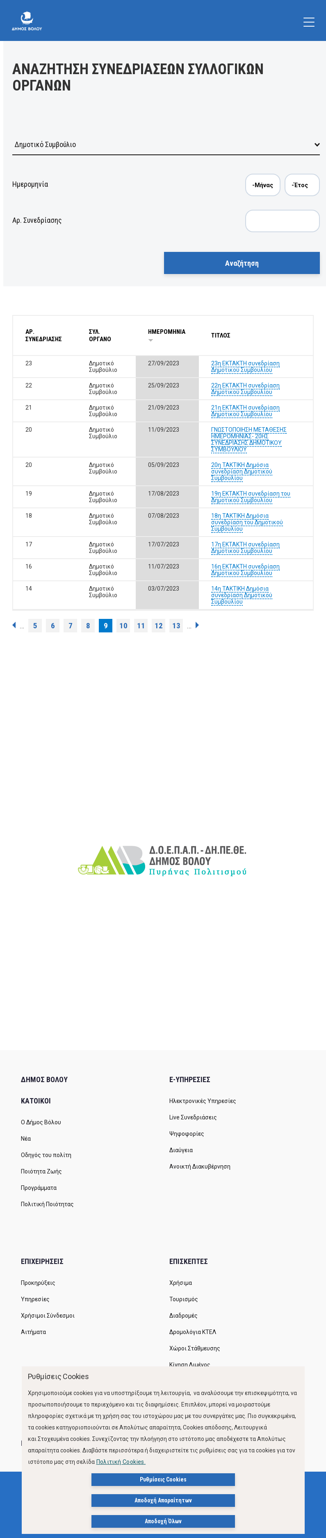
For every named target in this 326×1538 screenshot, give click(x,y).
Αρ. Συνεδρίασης (37, 220)
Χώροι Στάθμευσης (194, 1348)
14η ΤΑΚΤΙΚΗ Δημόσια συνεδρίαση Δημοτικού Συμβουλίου (241, 595)
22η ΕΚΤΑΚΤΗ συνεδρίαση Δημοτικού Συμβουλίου (245, 388)
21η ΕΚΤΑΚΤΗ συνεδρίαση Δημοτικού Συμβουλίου (245, 410)
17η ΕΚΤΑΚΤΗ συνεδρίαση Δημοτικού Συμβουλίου (245, 547)
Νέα (26, 1138)
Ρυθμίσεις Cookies (163, 1479)
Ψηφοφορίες (186, 1133)
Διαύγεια (181, 1150)
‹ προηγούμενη (14, 625)
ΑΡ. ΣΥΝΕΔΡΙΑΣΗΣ (43, 335)
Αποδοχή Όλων (163, 1521)
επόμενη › (197, 625)
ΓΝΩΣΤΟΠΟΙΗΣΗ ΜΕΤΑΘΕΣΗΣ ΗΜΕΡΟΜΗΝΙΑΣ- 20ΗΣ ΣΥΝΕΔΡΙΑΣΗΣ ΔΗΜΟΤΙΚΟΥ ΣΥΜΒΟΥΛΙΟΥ (249, 439)
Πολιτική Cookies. (121, 1462)
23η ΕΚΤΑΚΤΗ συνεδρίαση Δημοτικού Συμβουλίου (245, 366)
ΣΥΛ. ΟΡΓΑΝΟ (100, 335)
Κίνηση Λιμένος (189, 1364)
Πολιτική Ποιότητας (47, 1204)
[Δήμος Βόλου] (26, 20)
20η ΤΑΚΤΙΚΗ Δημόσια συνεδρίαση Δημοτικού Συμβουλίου (241, 471)
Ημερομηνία (30, 184)
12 (159, 625)
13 (176, 625)
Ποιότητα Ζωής (41, 1171)
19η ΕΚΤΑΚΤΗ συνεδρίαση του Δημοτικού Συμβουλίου (250, 496)
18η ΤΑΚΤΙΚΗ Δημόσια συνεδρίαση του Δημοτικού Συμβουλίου (247, 522)
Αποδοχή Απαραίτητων (163, 1500)
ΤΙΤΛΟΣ (220, 335)
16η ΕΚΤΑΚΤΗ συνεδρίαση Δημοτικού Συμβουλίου (245, 569)
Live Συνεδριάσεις (193, 1117)
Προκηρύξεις (38, 1283)
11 (141, 625)
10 (123, 625)
